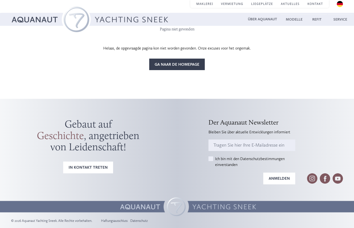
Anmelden (279, 178)
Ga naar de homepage (177, 64)
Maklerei (204, 4)
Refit (313, 19)
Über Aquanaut (254, 19)
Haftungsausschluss (114, 221)
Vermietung (232, 4)
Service (335, 19)
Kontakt (315, 4)
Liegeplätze (262, 4)
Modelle (289, 19)
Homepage (20, 12)
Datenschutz (139, 221)
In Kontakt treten (88, 167)
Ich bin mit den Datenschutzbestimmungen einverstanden (250, 161)
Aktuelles (290, 4)
